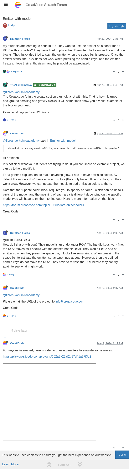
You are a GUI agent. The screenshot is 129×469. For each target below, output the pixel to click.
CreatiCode (17, 133)
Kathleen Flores (20, 38)
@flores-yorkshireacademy (21, 92)
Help (11, 25)
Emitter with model (63, 140)
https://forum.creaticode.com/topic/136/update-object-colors (43, 205)
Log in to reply (117, 26)
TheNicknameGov (21, 85)
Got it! (122, 454)
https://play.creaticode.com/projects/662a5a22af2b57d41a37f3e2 (47, 356)
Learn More (10, 464)
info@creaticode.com (70, 301)
